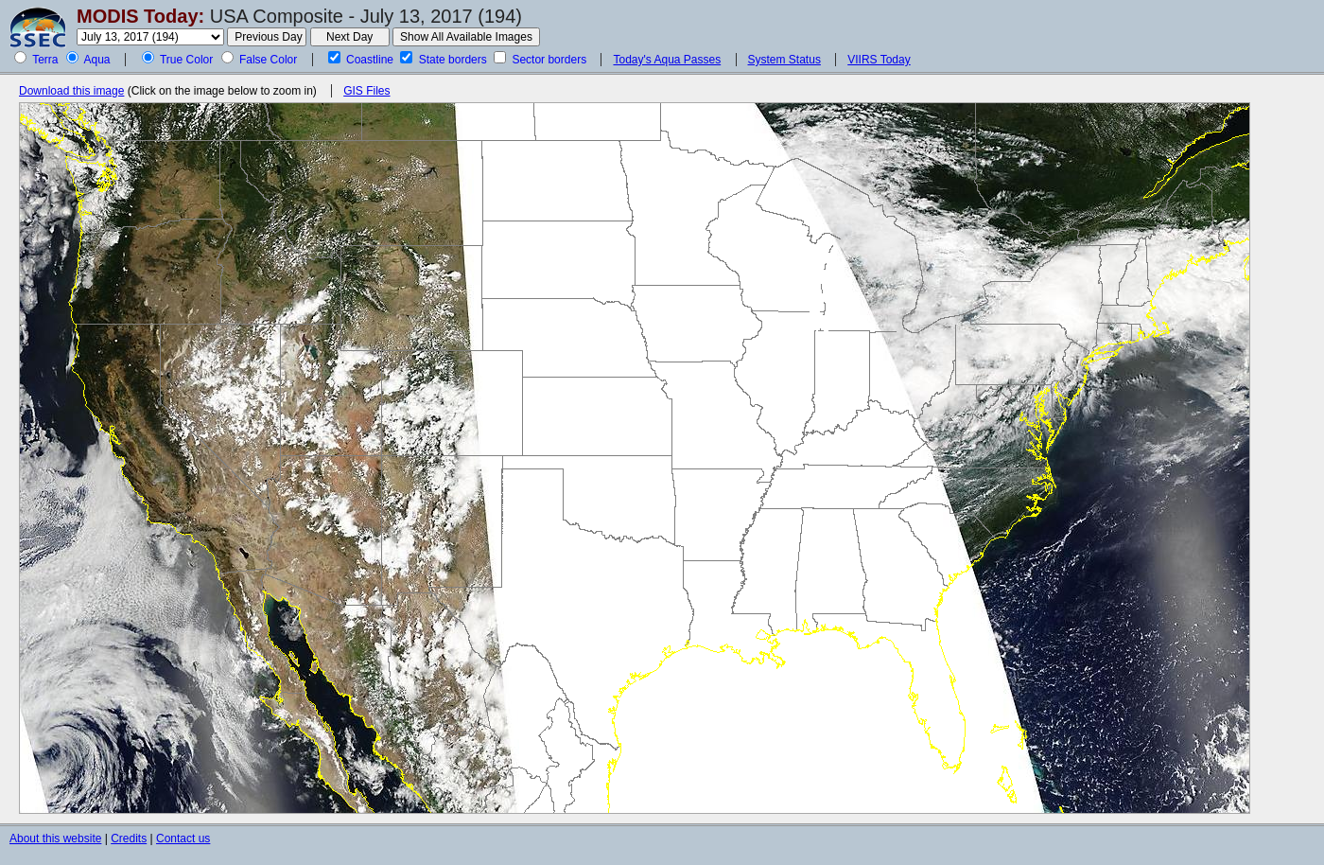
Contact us (183, 838)
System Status (784, 59)
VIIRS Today (878, 59)
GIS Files (366, 90)
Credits (129, 838)
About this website (55, 838)
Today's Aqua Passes (667, 59)
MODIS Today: (140, 16)
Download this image (71, 90)
